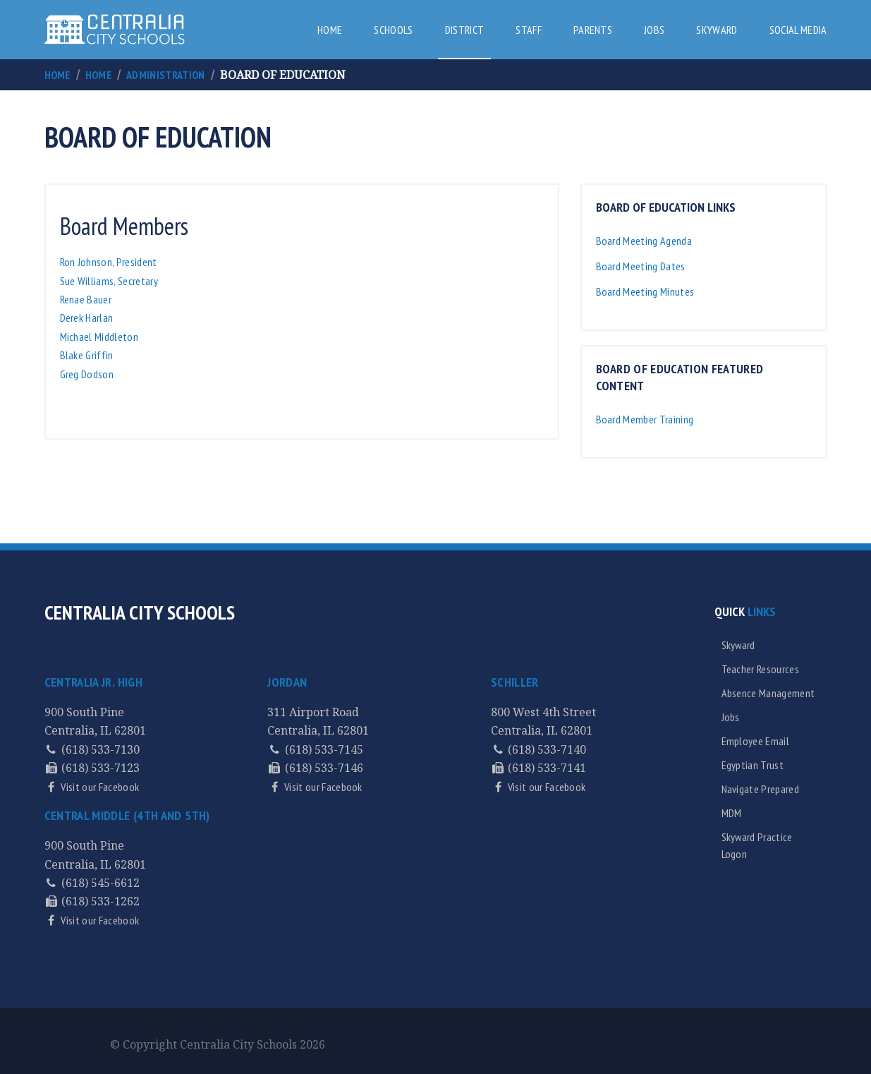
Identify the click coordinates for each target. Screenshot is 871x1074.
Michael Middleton (99, 337)
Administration (165, 75)
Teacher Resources (760, 669)
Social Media (798, 30)
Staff (529, 30)
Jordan (287, 682)
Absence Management (768, 693)
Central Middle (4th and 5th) (127, 815)
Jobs (654, 30)
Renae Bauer (88, 299)
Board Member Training (645, 419)
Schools (393, 30)
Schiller (515, 682)
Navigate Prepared (760, 789)
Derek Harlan (87, 317)
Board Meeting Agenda (644, 241)
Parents (592, 30)
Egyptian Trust (752, 765)
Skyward (716, 30)
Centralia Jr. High (93, 682)
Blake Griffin (87, 355)
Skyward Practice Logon (757, 845)
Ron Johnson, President (108, 262)
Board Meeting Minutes (645, 291)
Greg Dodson (87, 374)
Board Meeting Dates (641, 266)
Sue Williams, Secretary (109, 281)
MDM (731, 813)
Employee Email (755, 741)
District (465, 30)
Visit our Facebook (99, 787)
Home (329, 30)
